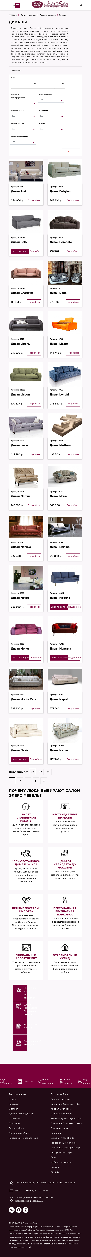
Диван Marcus (20, 496)
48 (40, 772)
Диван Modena (60, 597)
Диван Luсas (20, 445)
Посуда (55, 1167)
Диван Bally (19, 242)
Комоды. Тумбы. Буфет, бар (66, 1119)
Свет (53, 1157)
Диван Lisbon (20, 394)
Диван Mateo (20, 597)
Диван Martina (59, 547)
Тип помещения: (18, 1094)
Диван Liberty (20, 343)
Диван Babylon (60, 191)
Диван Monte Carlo (24, 699)
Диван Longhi (59, 394)
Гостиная (14, 1104)
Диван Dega (58, 292)
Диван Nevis (19, 750)
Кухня (12, 1099)
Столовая (14, 1119)
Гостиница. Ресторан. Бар (23, 1138)
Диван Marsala (21, 547)
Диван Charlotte (22, 292)
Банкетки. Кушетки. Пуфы (65, 1104)
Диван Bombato (61, 242)
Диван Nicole (59, 750)
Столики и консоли (61, 1114)
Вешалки (56, 1133)
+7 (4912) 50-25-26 (45, 1183)
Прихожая (14, 1123)
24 (32, 772)
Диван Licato (59, 343)
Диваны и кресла (48, 15)
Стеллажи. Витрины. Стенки (66, 1123)
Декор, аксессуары (61, 1153)
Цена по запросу (20, 251)
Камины (55, 1172)
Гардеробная (16, 1128)
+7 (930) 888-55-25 (65, 1183)
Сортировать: (16, 70)
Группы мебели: (59, 1094)
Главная (13, 15)
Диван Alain (19, 191)
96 (48, 772)
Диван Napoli (59, 699)
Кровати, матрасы (61, 1109)
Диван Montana (60, 648)
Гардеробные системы (63, 1143)
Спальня (13, 1109)
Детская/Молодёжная (21, 1114)
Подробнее (34, 200)
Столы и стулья (59, 1128)
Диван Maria (58, 496)
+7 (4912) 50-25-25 (24, 1183)
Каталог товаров (28, 15)
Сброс (71, 151)
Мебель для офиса (61, 1162)
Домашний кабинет (19, 1133)
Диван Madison (60, 445)
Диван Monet (20, 648)
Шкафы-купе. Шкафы (63, 1138)
